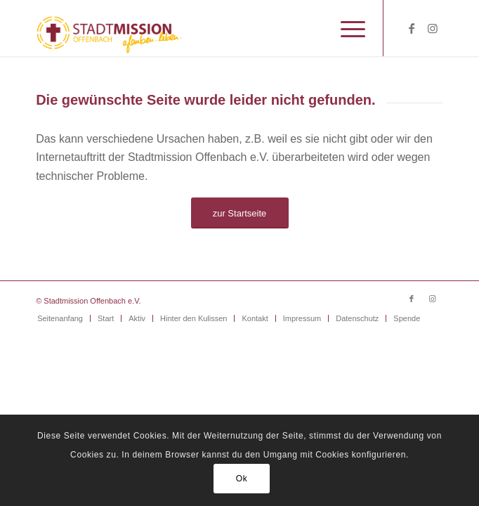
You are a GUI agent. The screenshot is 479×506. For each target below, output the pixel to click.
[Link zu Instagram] (432, 28)
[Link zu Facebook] (411, 28)
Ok (242, 479)
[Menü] (346, 28)
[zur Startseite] (240, 213)
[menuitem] (346, 28)
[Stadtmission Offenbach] (199, 28)
